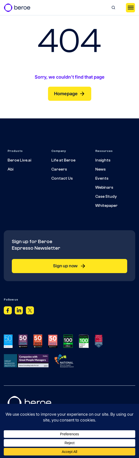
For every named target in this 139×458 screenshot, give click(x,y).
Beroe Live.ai (19, 160)
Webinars (104, 187)
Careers (59, 169)
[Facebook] (8, 311)
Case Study (106, 196)
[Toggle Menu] (130, 7)
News (100, 169)
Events (101, 178)
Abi (10, 169)
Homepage (69, 94)
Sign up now (69, 266)
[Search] (113, 7)
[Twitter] (30, 311)
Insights (102, 160)
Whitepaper (106, 205)
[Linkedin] (19, 311)
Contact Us (62, 178)
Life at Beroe (63, 160)
